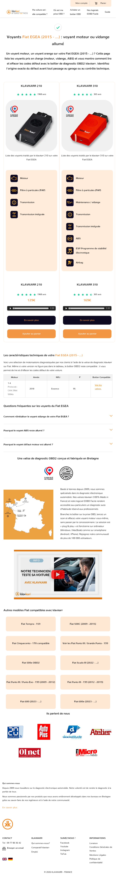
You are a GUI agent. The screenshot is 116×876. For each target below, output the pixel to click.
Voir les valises (100, 389)
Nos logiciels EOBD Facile (92, 12)
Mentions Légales (97, 855)
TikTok (63, 854)
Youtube (64, 847)
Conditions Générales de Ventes (100, 849)
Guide (107, 12)
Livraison (93, 843)
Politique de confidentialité (95, 861)
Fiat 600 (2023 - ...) (30, 701)
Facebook (64, 843)
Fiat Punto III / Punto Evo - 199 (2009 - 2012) (30, 682)
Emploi (34, 852)
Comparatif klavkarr (40, 848)
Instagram (65, 850)
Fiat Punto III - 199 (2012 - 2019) (85, 682)
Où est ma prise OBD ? (58, 12)
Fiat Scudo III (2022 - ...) (85, 663)
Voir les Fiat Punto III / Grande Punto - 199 (85, 643)
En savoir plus (31, 320)
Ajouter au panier (31, 333)
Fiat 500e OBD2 (31, 663)
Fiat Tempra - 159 (30, 624)
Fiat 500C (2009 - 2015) (85, 624)
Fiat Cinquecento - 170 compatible (30, 643)
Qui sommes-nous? (40, 843)
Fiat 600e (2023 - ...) (85, 701)
